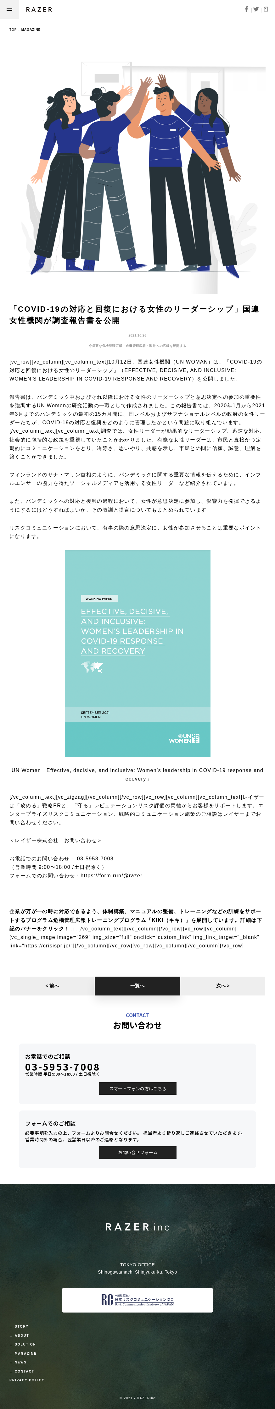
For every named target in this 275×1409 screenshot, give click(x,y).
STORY (22, 1326)
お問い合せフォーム (138, 1152)
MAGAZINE (25, 1353)
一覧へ (137, 985)
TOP (13, 29)
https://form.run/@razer (112, 875)
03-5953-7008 (63, 1066)
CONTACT (24, 1371)
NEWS (21, 1362)
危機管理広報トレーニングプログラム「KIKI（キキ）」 (122, 920)
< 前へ (52, 985)
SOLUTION (25, 1344)
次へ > (223, 985)
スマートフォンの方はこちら (137, 1088)
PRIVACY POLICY (27, 1380)
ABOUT (22, 1335)
